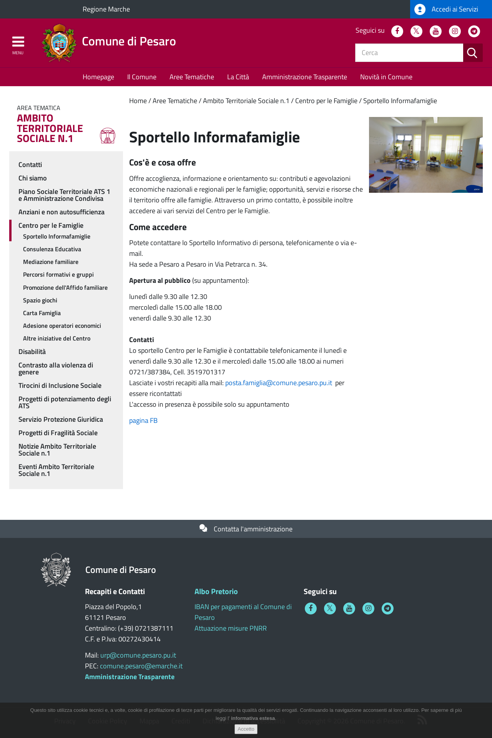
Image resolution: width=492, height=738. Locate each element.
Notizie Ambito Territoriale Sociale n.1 (57, 449)
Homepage (98, 77)
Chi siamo (32, 178)
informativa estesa (253, 718)
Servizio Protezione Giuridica (60, 419)
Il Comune (141, 77)
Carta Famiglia (42, 312)
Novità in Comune (386, 77)
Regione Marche (106, 9)
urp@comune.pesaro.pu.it (138, 655)
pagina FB (143, 420)
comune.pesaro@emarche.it (141, 666)
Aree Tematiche (192, 77)
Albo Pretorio (216, 591)
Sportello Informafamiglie (400, 100)
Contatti (30, 164)
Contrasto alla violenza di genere (55, 368)
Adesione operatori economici (62, 325)
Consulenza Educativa (52, 249)
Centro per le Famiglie (326, 100)
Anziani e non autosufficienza (61, 212)
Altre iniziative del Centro (56, 338)
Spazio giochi (40, 300)
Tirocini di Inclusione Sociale (59, 385)
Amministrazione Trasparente (304, 77)
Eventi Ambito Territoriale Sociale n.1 (56, 470)
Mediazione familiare (50, 261)
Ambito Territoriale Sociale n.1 (246, 100)
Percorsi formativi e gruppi (58, 274)
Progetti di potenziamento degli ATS (64, 402)
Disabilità (32, 351)
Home (138, 100)
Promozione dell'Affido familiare (65, 287)
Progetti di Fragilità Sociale (58, 432)
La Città (238, 77)
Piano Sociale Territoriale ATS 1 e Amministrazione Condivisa (64, 195)
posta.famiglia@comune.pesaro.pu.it (278, 382)
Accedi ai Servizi (446, 9)
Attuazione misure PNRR (230, 628)
